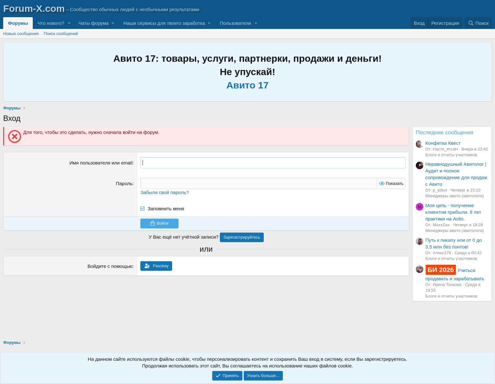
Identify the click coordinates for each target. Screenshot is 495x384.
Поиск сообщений (61, 33)
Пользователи (235, 23)
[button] (69, 23)
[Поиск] (478, 23)
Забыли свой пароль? (164, 192)
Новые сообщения (21, 33)
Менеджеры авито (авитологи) (454, 195)
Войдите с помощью (109, 266)
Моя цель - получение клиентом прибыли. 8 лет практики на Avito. (453, 212)
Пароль (124, 183)
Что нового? (51, 23)
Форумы (18, 23)
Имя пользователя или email (100, 162)
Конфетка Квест (443, 143)
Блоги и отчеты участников (451, 154)
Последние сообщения (444, 132)
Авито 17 (248, 85)
